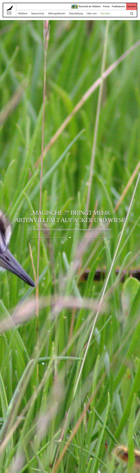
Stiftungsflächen (56, 13)
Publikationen (118, 6)
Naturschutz (37, 13)
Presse (106, 6)
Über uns (92, 13)
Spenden (131, 6)
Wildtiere (22, 13)
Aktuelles (105, 13)
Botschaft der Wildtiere (86, 7)
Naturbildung (76, 13)
